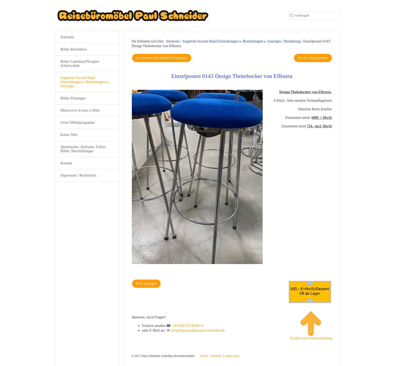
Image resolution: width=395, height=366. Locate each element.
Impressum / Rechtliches (78, 175)
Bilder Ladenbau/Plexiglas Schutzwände (80, 64)
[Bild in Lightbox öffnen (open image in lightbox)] (197, 177)
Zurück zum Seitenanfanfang (311, 325)
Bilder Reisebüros (74, 49)
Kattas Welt (69, 135)
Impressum (232, 356)
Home (204, 356)
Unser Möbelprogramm (78, 123)
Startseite (172, 41)
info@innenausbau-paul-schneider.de (198, 330)
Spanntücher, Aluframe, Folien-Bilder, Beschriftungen (83, 149)
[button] (162, 58)
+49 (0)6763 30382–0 (187, 326)
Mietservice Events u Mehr (80, 110)
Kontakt (66, 163)
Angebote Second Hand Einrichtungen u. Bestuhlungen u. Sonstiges (85, 82)
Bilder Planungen (73, 98)
